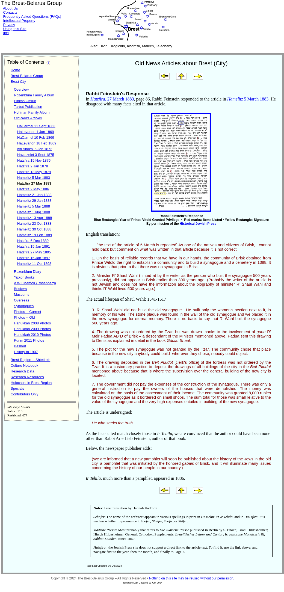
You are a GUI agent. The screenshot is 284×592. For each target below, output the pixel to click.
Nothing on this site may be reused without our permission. (191, 578)
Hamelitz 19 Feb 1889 (34, 235)
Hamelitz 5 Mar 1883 (33, 178)
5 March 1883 (248, 99)
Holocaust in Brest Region (31, 383)
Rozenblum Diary (27, 272)
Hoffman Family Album (32, 112)
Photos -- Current (27, 312)
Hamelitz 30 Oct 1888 (34, 229)
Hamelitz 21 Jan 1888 (34, 195)
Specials (17, 388)
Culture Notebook (24, 365)
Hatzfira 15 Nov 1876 (34, 160)
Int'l (5, 33)
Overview (21, 89)
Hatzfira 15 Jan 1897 (33, 258)
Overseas (21, 300)
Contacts (10, 12)
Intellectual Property (19, 21)
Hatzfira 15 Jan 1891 (33, 246)
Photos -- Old (24, 317)
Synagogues (24, 306)
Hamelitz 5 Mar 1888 (33, 206)
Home (15, 70)
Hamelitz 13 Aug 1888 (34, 218)
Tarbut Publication (28, 107)
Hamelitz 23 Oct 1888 (34, 223)
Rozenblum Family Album (34, 95)
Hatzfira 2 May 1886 (33, 189)
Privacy (9, 25)
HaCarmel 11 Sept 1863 (36, 126)
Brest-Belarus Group (27, 76)
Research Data (22, 371)
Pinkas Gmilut (25, 101)
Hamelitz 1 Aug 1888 (33, 212)
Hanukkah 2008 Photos (32, 323)
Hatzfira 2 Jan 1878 (32, 166)
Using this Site (14, 29)
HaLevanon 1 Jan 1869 (35, 132)
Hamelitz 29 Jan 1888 (34, 201)
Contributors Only (24, 394)
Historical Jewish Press (198, 224)
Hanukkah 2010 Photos (32, 335)
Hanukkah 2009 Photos (32, 329)
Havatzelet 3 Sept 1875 (35, 155)
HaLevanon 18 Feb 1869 (36, 143)
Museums (21, 294)
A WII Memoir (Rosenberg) (35, 283)
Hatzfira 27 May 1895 (34, 252)
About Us (10, 8)
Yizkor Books (24, 277)
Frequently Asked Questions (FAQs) (32, 16)
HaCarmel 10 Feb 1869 (35, 137)
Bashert (20, 346)
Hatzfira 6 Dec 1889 (33, 241)
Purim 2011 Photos (29, 340)
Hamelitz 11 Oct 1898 (34, 264)
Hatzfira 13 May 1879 (34, 172)
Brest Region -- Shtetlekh (30, 360)
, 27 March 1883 (112, 99)
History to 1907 (26, 352)
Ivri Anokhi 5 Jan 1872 (34, 149)
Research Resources (27, 377)
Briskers (20, 289)
